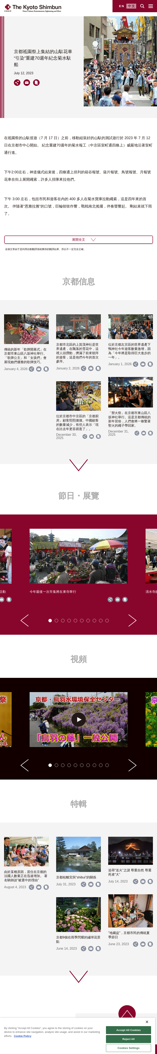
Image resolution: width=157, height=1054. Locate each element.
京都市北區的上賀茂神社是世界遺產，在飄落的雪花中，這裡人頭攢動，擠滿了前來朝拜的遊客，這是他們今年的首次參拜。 (77, 353)
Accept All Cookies (128, 1030)
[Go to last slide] (24, 620)
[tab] (50, 620)
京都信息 (78, 281)
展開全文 (78, 239)
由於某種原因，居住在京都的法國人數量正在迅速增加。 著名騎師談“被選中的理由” (25, 876)
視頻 (78, 659)
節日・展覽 (78, 496)
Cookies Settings (129, 1048)
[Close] (147, 1022)
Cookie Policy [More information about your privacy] (22, 1036)
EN (122, 6)
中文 (131, 6)
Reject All (128, 1039)
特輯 (78, 804)
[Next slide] (132, 620)
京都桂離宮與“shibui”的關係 (76, 877)
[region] (77, 1036)
